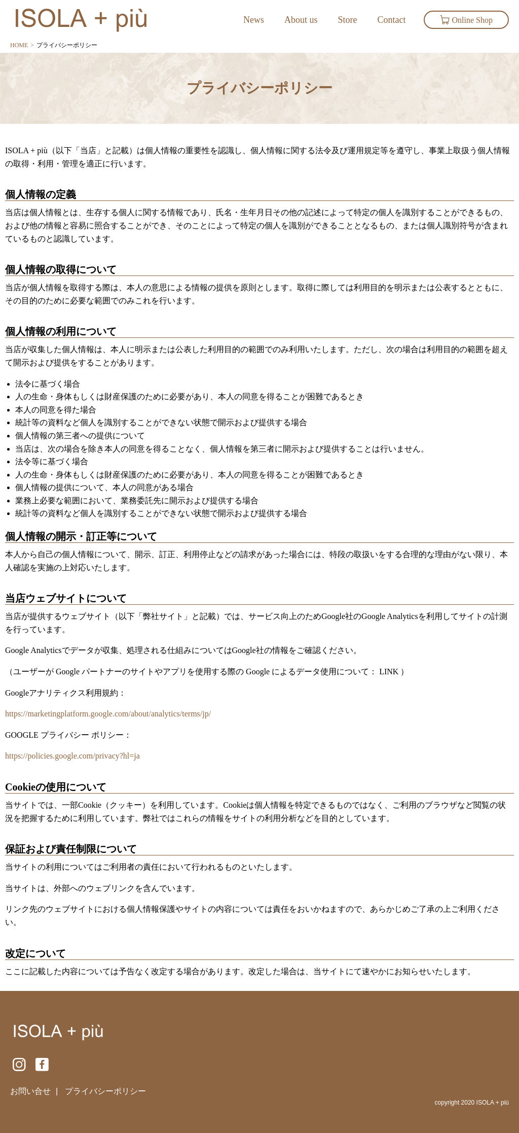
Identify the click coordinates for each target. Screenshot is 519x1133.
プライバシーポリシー (105, 1091)
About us (301, 20)
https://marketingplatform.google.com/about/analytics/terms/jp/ (108, 713)
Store (347, 20)
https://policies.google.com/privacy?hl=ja (72, 755)
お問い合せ (30, 1091)
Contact (392, 20)
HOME (19, 45)
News (253, 20)
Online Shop (466, 20)
